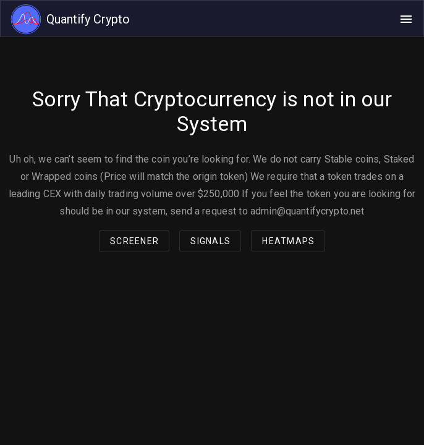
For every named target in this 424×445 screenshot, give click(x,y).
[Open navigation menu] (406, 19)
